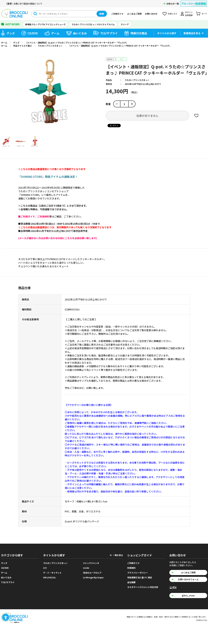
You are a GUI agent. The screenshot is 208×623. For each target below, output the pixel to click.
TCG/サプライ (109, 33)
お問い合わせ (151, 13)
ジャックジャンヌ (91, 563)
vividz (86, 567)
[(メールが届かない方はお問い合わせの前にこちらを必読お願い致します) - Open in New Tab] (57, 238)
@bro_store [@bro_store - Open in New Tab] (188, 595)
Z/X (45, 567)
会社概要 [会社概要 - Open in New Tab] (131, 582)
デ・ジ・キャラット (52, 572)
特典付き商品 (139, 33)
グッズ (11, 33)
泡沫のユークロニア (92, 572)
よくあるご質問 (134, 13)
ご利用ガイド (117, 13)
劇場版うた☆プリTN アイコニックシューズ (45, 24)
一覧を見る (118, 555)
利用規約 (131, 567)
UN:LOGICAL (49, 577)
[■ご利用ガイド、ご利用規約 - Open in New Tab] (33, 216)
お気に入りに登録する (196, 115)
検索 (101, 13)
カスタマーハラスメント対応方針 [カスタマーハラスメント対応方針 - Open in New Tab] (142, 587)
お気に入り (172, 13)
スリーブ (125, 24)
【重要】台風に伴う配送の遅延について (23, 3)
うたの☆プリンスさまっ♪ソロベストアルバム (93, 24)
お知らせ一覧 (172, 3)
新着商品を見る (192, 33)
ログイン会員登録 (189, 13)
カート (204, 13)
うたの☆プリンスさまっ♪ (137, 79)
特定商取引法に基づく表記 (139, 577)
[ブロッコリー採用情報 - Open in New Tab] (193, 1)
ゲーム (55, 33)
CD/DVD (32, 33)
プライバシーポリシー (137, 572)
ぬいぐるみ (80, 33)
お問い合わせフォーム (188, 579)
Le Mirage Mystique (93, 577)
